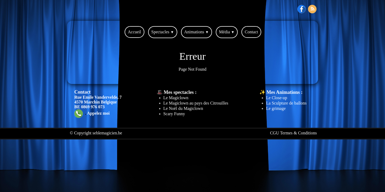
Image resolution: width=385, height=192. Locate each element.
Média (226, 32)
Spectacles (162, 32)
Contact (251, 32)
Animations (196, 32)
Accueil (134, 32)
